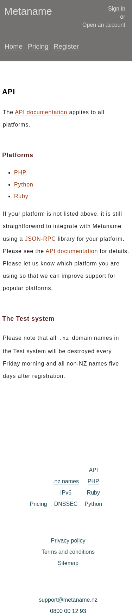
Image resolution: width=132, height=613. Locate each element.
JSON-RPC (40, 239)
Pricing (38, 46)
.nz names (66, 481)
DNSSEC (66, 503)
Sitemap (68, 562)
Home (14, 46)
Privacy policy (68, 540)
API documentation (41, 112)
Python (23, 185)
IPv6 (65, 492)
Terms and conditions (68, 551)
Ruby (21, 196)
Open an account (103, 25)
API (93, 469)
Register (66, 46)
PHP (20, 173)
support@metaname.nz (68, 599)
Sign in (116, 9)
